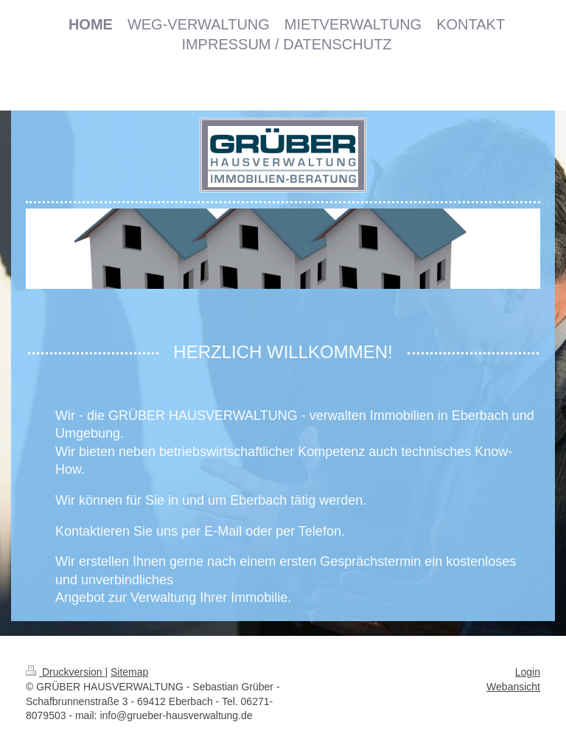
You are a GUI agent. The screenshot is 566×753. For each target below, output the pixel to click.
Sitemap (129, 672)
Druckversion (65, 672)
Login (527, 672)
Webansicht (513, 687)
